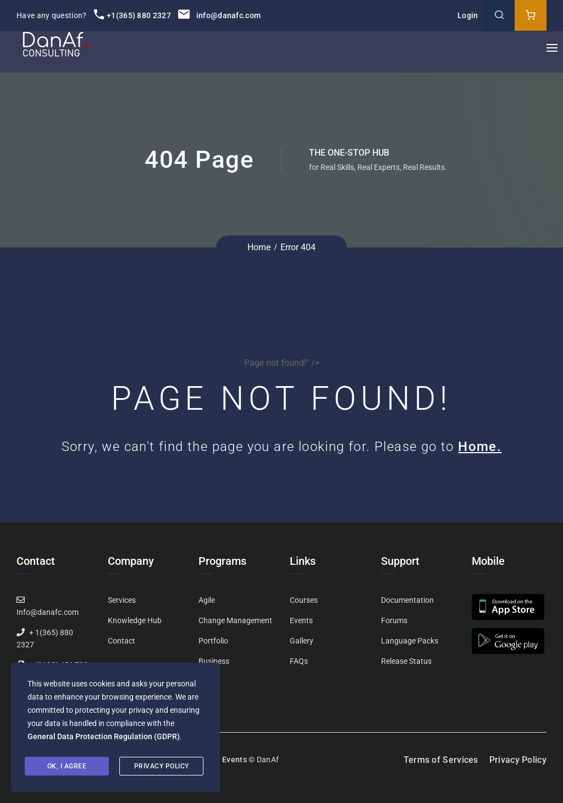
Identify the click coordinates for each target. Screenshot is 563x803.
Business (213, 661)
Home (259, 247)
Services (122, 600)
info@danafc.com (219, 15)
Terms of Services (441, 760)
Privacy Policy (518, 760)
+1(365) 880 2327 (132, 15)
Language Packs (409, 640)
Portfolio (213, 640)
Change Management (235, 620)
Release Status (406, 661)
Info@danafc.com (47, 612)
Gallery (301, 640)
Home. (479, 446)
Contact (121, 640)
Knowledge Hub (135, 620)
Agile (206, 600)
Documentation (407, 600)
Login (467, 15)
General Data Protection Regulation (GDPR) (103, 736)
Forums (394, 620)
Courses (304, 600)
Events (301, 620)
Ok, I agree (67, 766)
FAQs (299, 661)
